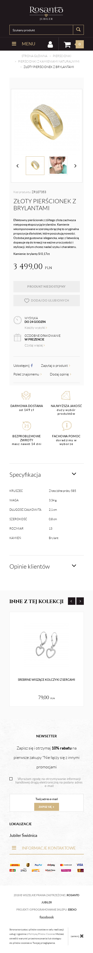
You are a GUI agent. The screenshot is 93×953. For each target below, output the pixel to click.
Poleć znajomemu (27, 374)
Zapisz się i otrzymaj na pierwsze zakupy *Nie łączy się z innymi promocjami (47, 757)
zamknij (77, 935)
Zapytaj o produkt (55, 366)
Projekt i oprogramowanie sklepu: (46, 909)
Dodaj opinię (60, 374)
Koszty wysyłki (36, 328)
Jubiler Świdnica (23, 835)
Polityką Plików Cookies (41, 934)
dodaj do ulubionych (46, 300)
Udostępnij (23, 366)
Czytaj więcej (35, 345)
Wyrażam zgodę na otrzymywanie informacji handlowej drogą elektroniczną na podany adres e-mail (49, 782)
